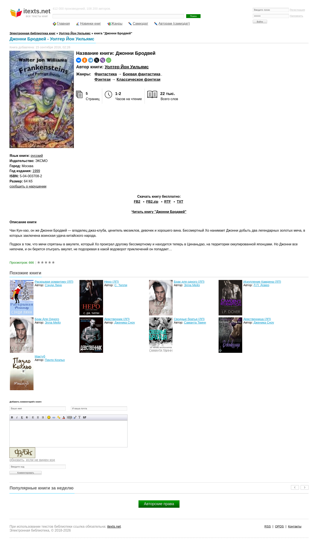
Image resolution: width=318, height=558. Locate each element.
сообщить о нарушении (27, 186)
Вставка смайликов (48, 417)
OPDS (279, 526)
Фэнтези (102, 79)
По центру (37, 417)
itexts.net (114, 526)
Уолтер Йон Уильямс (127, 66)
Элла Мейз (192, 285)
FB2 (137, 201)
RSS (268, 526)
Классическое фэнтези (138, 79)
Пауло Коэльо (55, 360)
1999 (36, 171)
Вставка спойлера (84, 417)
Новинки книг (90, 23)
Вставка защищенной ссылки (58, 417)
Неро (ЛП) (111, 281)
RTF (167, 201)
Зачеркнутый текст (26, 417)
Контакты (294, 526)
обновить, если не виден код (32, 460)
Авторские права (159, 504)
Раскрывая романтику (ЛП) (54, 281)
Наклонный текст (17, 417)
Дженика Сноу (124, 322)
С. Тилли (120, 285)
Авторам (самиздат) (174, 23)
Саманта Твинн (195, 322)
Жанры (117, 23)
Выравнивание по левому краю (32, 417)
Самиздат (140, 23)
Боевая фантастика (141, 74)
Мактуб (40, 356)
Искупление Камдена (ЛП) (262, 281)
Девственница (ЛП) (257, 319)
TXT (180, 201)
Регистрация (297, 9)
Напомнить (296, 15)
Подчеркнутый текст (22, 417)
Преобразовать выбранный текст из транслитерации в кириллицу (79, 417)
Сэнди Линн (53, 285)
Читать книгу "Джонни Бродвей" (159, 212)
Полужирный (12, 417)
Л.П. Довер (261, 285)
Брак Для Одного (47, 319)
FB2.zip (152, 201)
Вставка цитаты (74, 417)
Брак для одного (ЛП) (189, 281)
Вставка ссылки (53, 417)
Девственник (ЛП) (116, 319)
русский (37, 155)
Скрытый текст (69, 417)
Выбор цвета (63, 417)
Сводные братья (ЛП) (189, 319)
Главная (63, 23)
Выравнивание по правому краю (42, 417)
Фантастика (105, 74)
